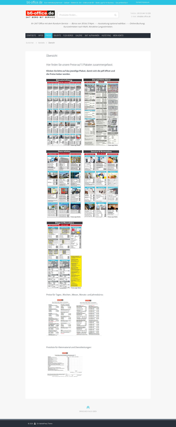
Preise (48, 35)
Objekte (57, 35)
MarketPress (43, 424)
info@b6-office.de (144, 16)
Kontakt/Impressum (142, 2)
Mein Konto (118, 35)
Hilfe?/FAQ (106, 35)
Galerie (79, 35)
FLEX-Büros (68, 35)
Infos (40, 35)
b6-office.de (34, 2)
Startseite (31, 35)
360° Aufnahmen (92, 35)
